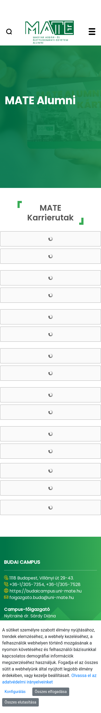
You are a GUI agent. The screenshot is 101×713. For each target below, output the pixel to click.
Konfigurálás (15, 691)
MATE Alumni (40, 100)
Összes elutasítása (20, 702)
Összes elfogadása (51, 691)
